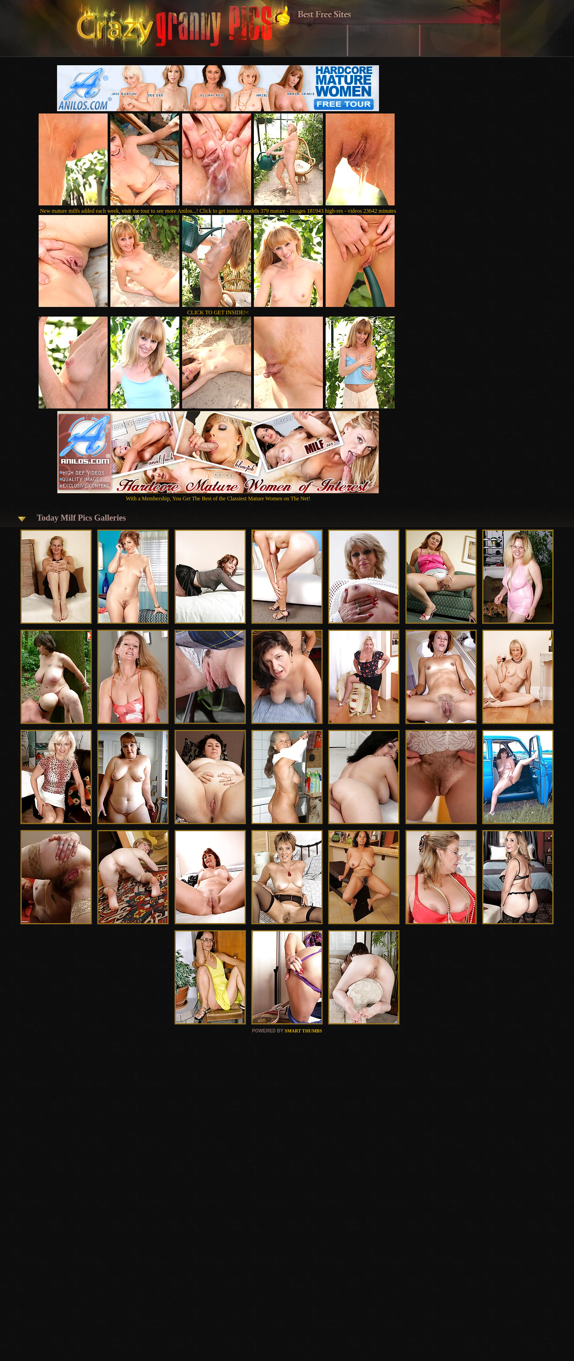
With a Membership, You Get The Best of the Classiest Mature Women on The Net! (218, 495)
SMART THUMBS (303, 1030)
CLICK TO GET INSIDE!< (218, 312)
